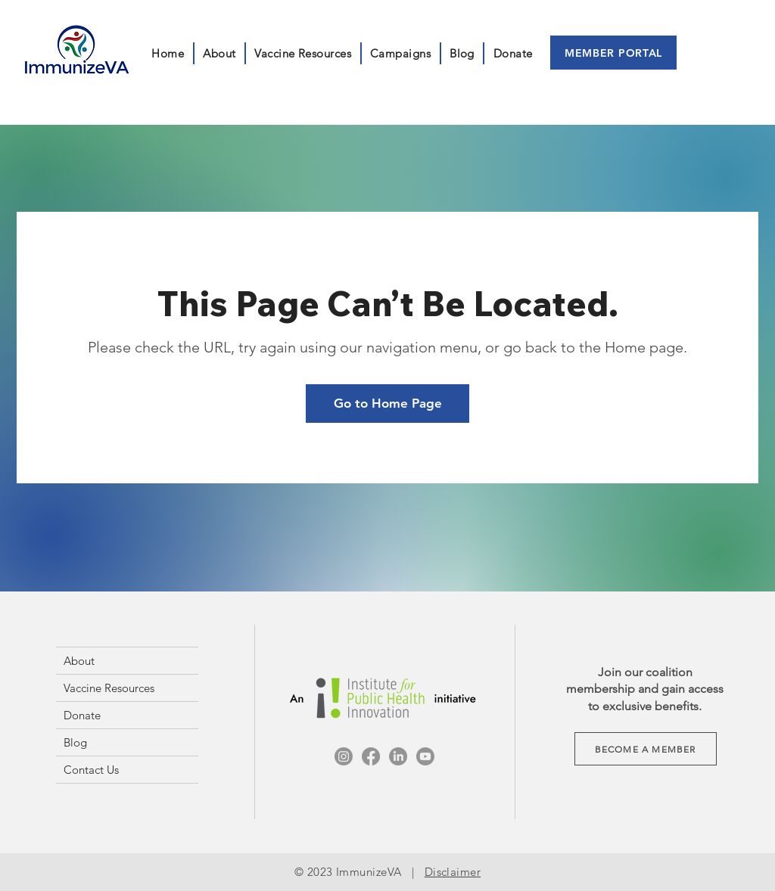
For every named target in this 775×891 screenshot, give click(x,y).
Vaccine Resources (109, 688)
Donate (82, 715)
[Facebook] (371, 756)
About (79, 661)
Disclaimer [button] (453, 872)
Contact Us (91, 769)
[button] (401, 53)
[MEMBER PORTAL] (613, 53)
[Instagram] (344, 756)
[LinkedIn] (398, 756)
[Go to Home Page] (387, 403)
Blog (75, 742)
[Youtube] (425, 756)
